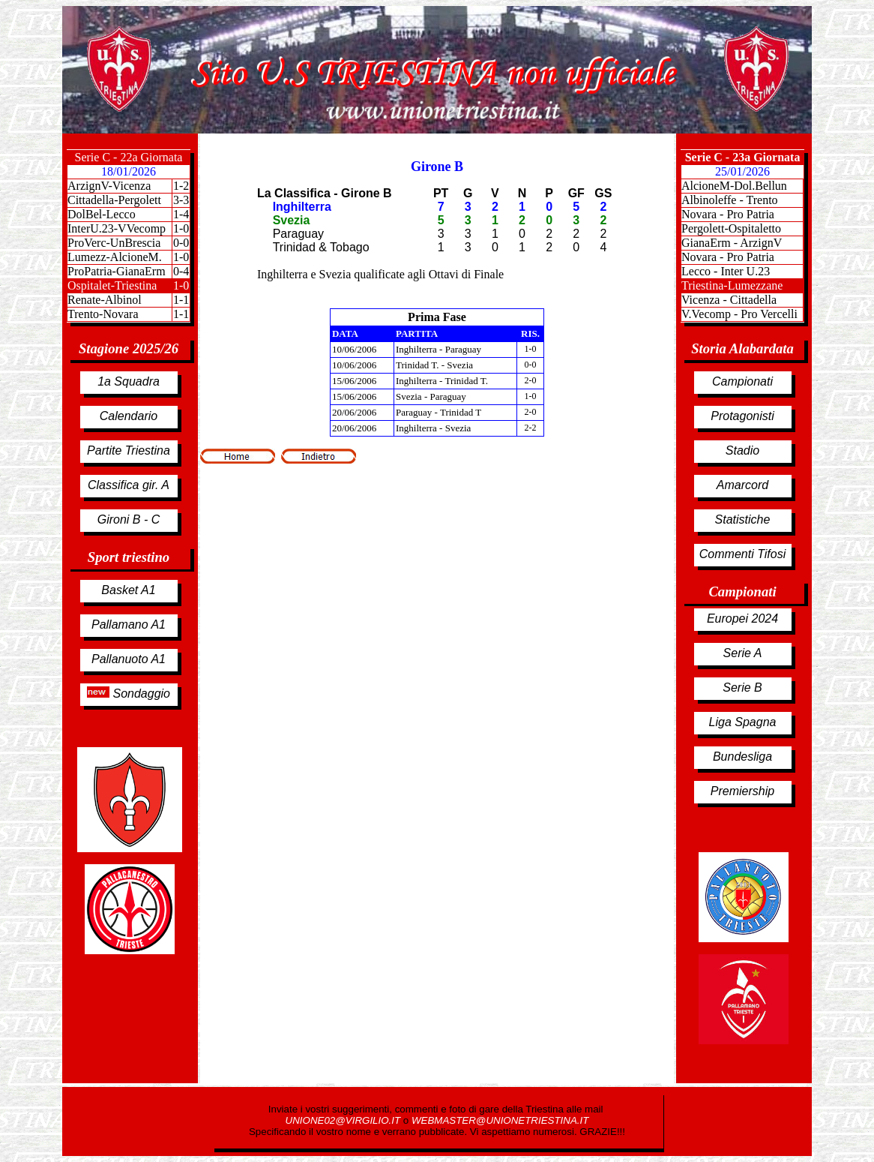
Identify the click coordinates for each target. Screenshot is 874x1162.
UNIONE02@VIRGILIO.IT (344, 1120)
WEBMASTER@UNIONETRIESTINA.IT (500, 1120)
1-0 (181, 228)
